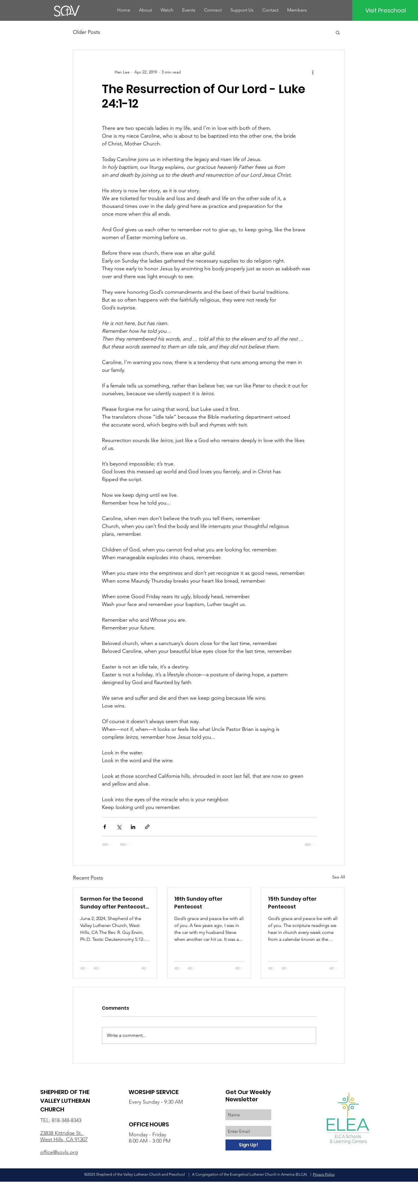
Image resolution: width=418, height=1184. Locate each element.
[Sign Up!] (248, 1144)
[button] (337, 32)
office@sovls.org (59, 1152)
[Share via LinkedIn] (133, 827)
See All (338, 877)
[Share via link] (147, 827)
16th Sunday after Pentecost (198, 902)
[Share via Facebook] (104, 827)
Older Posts (86, 32)
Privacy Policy (324, 1174)
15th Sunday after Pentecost (292, 902)
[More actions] (312, 72)
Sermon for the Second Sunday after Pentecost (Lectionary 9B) (112, 902)
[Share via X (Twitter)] (119, 827)
